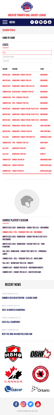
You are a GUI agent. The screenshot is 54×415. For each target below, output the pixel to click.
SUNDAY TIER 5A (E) (18, 165)
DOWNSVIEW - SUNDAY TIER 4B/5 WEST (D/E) (25, 120)
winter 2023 (6, 109)
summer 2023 (6, 143)
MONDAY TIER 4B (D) (18, 159)
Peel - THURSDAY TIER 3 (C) (20, 143)
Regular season (9, 57)
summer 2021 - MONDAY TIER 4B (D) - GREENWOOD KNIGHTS (22, 267)
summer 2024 (6, 92)
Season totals (8, 30)
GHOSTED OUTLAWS (46, 165)
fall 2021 (5, 148)
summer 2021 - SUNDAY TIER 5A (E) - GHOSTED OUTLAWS (21, 272)
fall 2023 (5, 137)
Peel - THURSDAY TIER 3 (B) (20, 97)
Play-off (6, 61)
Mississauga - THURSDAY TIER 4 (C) (23, 92)
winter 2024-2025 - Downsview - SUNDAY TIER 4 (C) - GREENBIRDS (25, 227)
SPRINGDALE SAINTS (46, 137)
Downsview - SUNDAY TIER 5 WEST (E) (23, 137)
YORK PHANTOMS (45, 126)
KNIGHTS (43, 148)
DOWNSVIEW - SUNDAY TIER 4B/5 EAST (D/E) (25, 109)
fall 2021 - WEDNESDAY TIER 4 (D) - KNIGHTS (17, 263)
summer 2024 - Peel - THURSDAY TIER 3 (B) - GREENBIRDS (22, 232)
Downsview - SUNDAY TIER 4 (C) (21, 75)
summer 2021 (6, 159)
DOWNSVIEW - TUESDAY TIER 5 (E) (22, 126)
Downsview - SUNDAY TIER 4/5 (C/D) (23, 86)
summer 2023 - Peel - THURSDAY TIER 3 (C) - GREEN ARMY (22, 258)
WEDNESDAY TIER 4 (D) (19, 148)
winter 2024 (6, 75)
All (5, 53)
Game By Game (8, 37)
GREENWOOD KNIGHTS (46, 159)
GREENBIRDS (44, 75)
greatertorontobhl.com (26, 411)
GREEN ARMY (44, 143)
